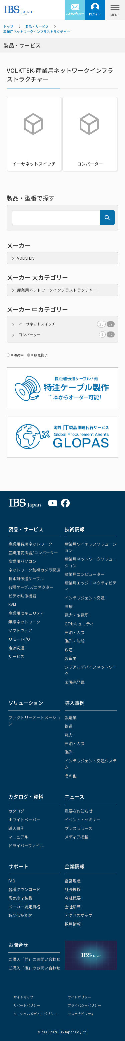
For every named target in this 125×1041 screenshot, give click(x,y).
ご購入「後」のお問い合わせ (34, 968)
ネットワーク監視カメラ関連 (34, 570)
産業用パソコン (22, 561)
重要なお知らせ (79, 811)
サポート (18, 866)
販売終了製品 (20, 898)
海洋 (69, 752)
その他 (71, 775)
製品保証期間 (20, 915)
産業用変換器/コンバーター (33, 552)
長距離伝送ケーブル (26, 578)
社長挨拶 (73, 889)
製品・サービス (37, 26)
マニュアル (18, 837)
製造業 (71, 658)
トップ (8, 26)
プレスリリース (78, 828)
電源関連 (16, 647)
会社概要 (73, 898)
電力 (69, 734)
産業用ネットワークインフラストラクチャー (36, 31)
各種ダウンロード (24, 889)
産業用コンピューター (85, 574)
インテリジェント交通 (85, 597)
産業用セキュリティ (26, 613)
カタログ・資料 (25, 796)
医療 (69, 606)
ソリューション (25, 702)
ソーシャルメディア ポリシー (35, 1013)
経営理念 (73, 880)
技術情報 (75, 529)
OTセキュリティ (79, 623)
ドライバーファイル (26, 845)
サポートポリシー (26, 1005)
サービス (16, 656)
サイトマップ (23, 996)
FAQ (11, 880)
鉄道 (69, 649)
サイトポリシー (79, 996)
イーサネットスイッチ (67, 324)
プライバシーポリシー (84, 1005)
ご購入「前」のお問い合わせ (34, 959)
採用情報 (73, 924)
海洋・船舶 (75, 641)
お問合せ (18, 944)
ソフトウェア (20, 630)
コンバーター (67, 334)
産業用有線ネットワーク (30, 544)
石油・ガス (75, 632)
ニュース (74, 796)
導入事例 (75, 702)
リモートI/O (19, 639)
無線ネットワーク (24, 621)
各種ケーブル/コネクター (31, 587)
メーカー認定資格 (24, 906)
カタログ (16, 811)
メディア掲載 (76, 837)
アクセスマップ (78, 915)
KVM (12, 604)
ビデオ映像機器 (22, 595)
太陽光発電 (75, 682)
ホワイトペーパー (24, 819)
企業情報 (75, 866)
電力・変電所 (77, 615)
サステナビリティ (81, 1013)
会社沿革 (73, 906)
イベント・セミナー (83, 819)
